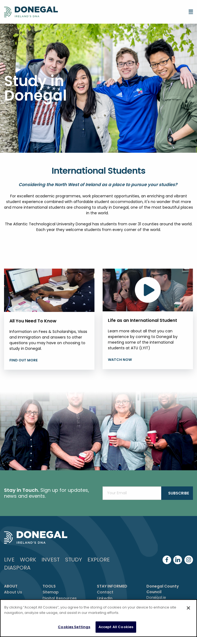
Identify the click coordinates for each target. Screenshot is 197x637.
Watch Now (120, 359)
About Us (13, 592)
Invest (50, 559)
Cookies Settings (74, 626)
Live (9, 559)
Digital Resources (60, 598)
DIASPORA (17, 567)
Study (73, 559)
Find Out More (23, 360)
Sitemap (51, 592)
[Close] (188, 608)
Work (28, 559)
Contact (105, 592)
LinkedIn (104, 598)
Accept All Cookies (116, 626)
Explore (98, 559)
